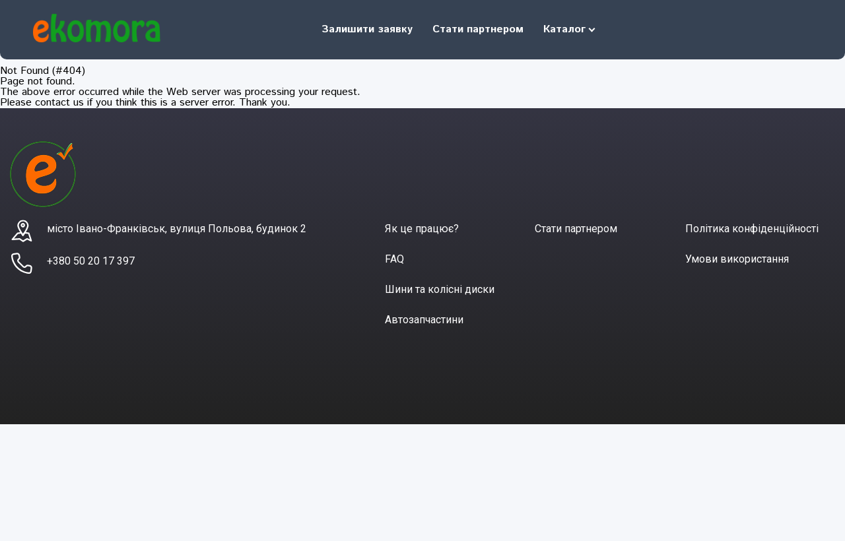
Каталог (564, 29)
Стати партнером (478, 29)
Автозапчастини (424, 319)
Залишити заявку (367, 29)
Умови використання (737, 259)
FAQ (394, 259)
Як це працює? (422, 228)
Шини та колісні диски (439, 289)
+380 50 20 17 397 (91, 261)
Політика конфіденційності (752, 228)
